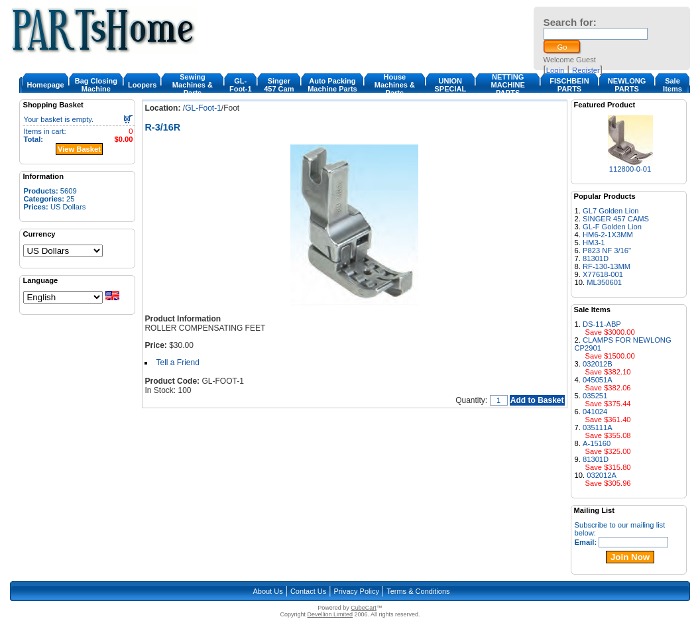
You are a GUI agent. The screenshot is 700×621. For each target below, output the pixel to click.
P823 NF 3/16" (607, 250)
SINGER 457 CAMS (616, 219)
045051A (597, 380)
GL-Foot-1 (240, 85)
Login (555, 70)
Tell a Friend (177, 362)
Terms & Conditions (417, 591)
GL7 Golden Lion (611, 211)
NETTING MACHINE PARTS (507, 85)
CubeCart (364, 607)
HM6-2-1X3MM (608, 235)
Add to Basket (537, 400)
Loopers (142, 85)
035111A (597, 427)
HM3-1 (594, 243)
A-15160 (597, 443)
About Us (267, 591)
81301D (596, 258)
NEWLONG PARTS (627, 85)
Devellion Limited (330, 614)
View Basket (79, 149)
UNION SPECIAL (450, 85)
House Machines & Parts (395, 85)
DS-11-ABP (602, 324)
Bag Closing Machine (96, 85)
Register (586, 70)
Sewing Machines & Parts (192, 85)
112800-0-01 (630, 169)
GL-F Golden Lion (612, 227)
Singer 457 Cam (279, 85)
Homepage (45, 85)
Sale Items (672, 85)
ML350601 (604, 282)
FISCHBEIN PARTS (569, 85)
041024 (595, 412)
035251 (595, 396)
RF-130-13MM (606, 266)
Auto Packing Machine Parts (332, 85)
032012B (597, 364)
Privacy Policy (356, 591)
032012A (601, 475)
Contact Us (308, 591)
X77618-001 (603, 274)
